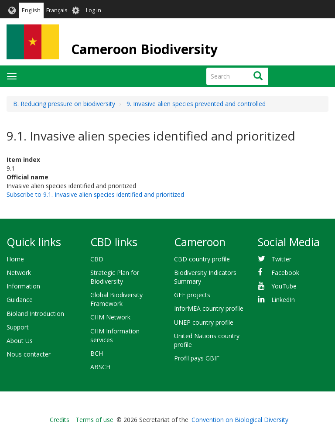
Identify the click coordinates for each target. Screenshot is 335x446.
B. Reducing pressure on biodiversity (64, 103)
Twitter (281, 259)
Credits (59, 419)
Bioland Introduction (35, 313)
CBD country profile (202, 259)
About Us (20, 340)
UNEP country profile (203, 322)
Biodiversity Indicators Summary (205, 276)
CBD (96, 259)
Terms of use (94, 419)
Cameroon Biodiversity (144, 49)
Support (18, 327)
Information (23, 286)
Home (15, 259)
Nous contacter (29, 354)
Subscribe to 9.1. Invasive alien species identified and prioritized (95, 194)
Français (57, 10)
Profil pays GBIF (196, 358)
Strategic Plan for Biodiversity (114, 276)
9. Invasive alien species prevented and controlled (196, 103)
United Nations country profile (206, 340)
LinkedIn (283, 299)
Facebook (285, 272)
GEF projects (192, 295)
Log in (93, 10)
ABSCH (100, 367)
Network (19, 272)
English (31, 10)
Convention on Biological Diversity (239, 419)
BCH (96, 353)
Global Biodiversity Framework (116, 299)
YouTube (284, 286)
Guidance (20, 299)
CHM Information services (115, 335)
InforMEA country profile (208, 308)
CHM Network (110, 317)
